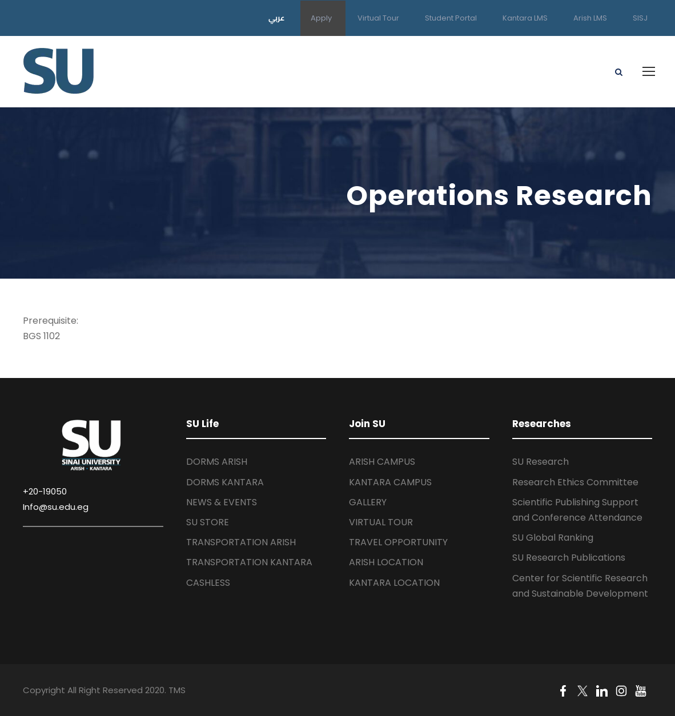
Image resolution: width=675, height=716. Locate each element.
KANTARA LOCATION (394, 582)
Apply (321, 18)
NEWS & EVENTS (221, 502)
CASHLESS (208, 582)
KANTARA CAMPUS (390, 482)
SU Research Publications (568, 557)
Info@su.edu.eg (56, 507)
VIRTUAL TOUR (381, 522)
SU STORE (207, 522)
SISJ (640, 18)
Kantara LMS (525, 18)
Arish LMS (590, 18)
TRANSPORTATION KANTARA (249, 562)
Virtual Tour (378, 18)
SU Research (540, 461)
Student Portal (451, 18)
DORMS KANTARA (225, 482)
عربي (276, 18)
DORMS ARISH (216, 461)
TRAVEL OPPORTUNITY (398, 542)
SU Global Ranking (552, 537)
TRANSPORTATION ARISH (241, 542)
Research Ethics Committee (575, 482)
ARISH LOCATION (386, 562)
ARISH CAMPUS (382, 461)
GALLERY (368, 502)
